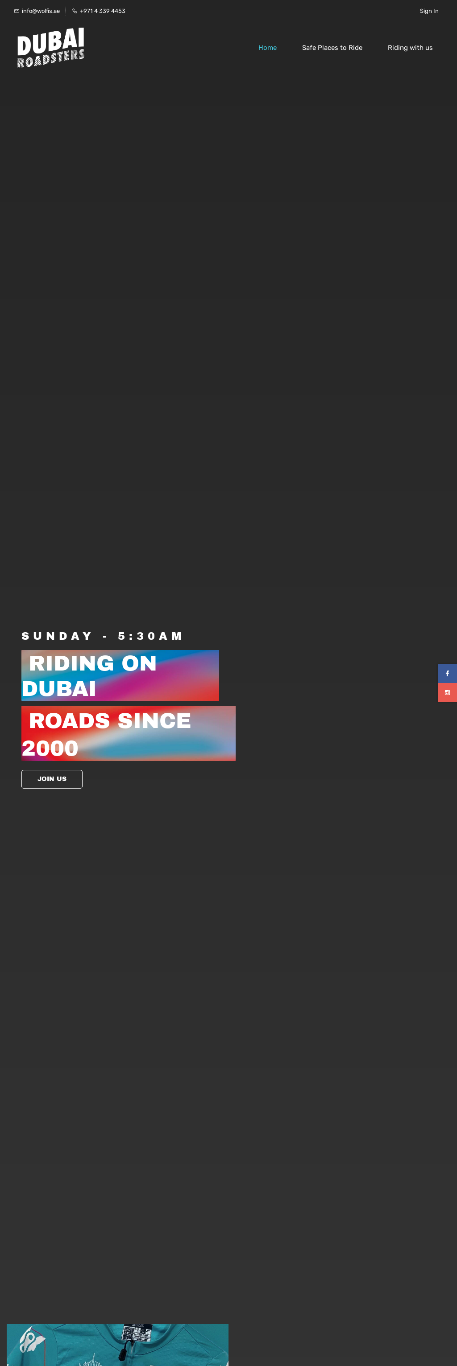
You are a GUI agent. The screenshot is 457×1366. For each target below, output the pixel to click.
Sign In (429, 11)
